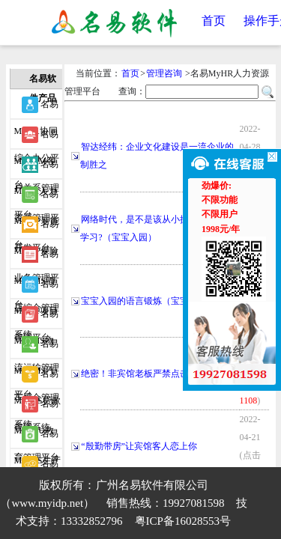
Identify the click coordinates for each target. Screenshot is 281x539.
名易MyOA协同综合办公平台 (36, 108)
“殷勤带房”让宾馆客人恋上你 (139, 446)
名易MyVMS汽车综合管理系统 (36, 347)
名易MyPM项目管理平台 (36, 287)
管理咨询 (164, 73)
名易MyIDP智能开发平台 (36, 197)
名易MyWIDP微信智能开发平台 (36, 467)
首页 (214, 20)
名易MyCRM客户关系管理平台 (36, 138)
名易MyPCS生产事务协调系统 (37, 437)
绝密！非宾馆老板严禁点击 (135, 373)
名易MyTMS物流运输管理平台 (36, 317)
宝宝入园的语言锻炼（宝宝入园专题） (157, 301)
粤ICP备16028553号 (183, 521)
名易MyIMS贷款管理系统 (37, 377)
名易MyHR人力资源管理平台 (36, 167)
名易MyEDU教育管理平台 (36, 407)
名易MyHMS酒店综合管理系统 (36, 257)
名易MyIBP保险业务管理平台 (36, 227)
